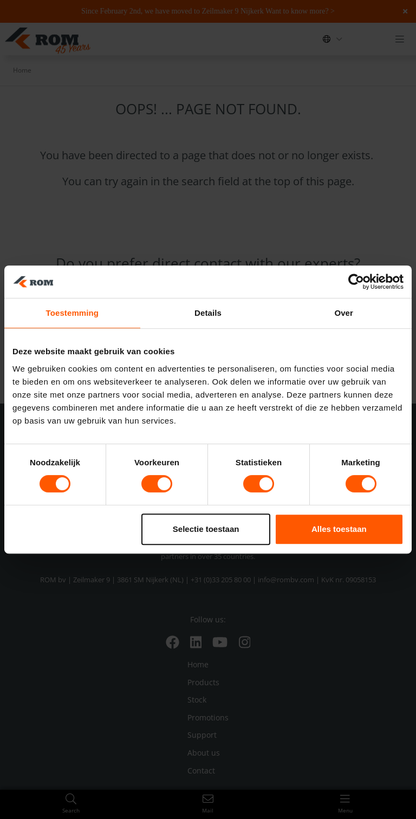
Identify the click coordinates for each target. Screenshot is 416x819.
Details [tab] (208, 312)
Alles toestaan (339, 529)
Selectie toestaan (206, 529)
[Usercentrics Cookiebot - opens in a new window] (356, 282)
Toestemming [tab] (72, 312)
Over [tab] (343, 312)
